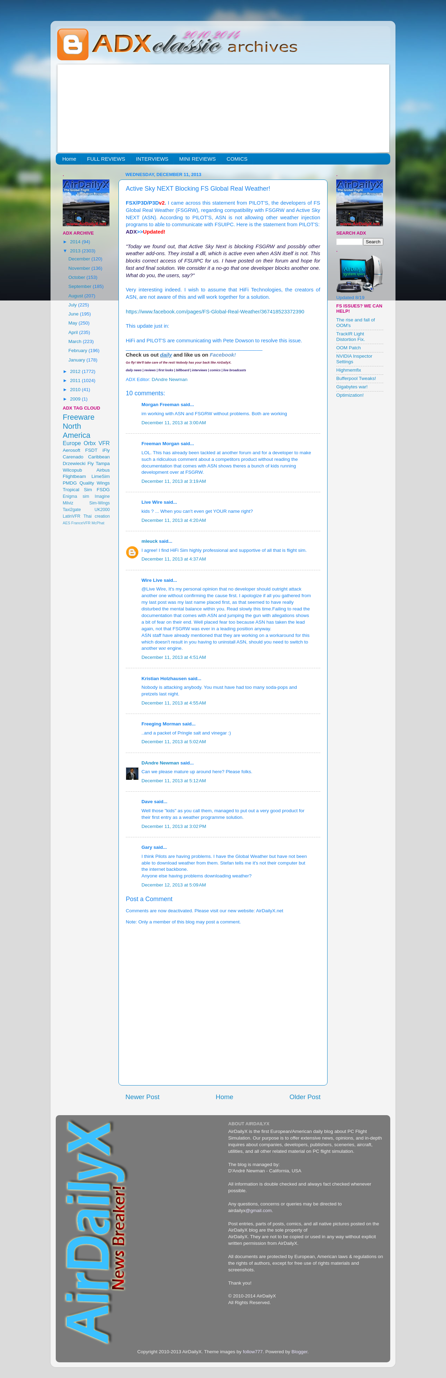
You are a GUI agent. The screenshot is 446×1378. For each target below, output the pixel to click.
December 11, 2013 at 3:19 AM (173, 481)
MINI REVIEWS (197, 159)
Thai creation (96, 516)
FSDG (103, 489)
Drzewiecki (74, 463)
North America (76, 431)
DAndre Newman (160, 763)
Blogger (299, 1351)
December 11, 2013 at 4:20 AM (173, 520)
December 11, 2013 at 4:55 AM (173, 703)
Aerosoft (71, 450)
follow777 (253, 1351)
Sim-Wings (99, 503)
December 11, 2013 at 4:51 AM (173, 657)
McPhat (98, 523)
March (75, 341)
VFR (104, 443)
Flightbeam (74, 476)
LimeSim (100, 476)
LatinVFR (71, 516)
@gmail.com (259, 1210)
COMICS (236, 159)
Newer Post (142, 1097)
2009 (76, 399)
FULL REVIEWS (106, 159)
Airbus (103, 470)
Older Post (305, 1097)
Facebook (222, 355)
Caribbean (99, 456)
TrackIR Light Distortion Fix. (350, 336)
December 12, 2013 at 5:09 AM (173, 885)
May (73, 323)
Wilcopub (72, 470)
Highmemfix (348, 370)
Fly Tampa (98, 463)
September (80, 286)
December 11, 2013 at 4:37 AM (173, 559)
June (74, 314)
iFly (106, 450)
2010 (76, 389)
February (78, 350)
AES (66, 523)
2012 (76, 371)
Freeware (78, 417)
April (73, 332)
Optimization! (350, 395)
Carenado (73, 456)
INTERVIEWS (152, 159)
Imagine (102, 496)
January (77, 360)
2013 (76, 250)
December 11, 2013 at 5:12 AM (173, 780)
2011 (76, 380)
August (76, 295)
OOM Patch (348, 347)
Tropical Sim (77, 489)
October (77, 277)
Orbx (90, 443)
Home (69, 159)
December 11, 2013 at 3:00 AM (173, 422)
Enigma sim (76, 496)
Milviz (68, 503)
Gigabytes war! (352, 386)
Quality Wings (94, 483)
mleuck (149, 541)
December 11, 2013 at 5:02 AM (173, 741)
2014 (76, 241)
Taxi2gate (72, 509)
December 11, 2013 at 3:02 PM (173, 826)
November (79, 268)
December (79, 258)
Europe (72, 443)
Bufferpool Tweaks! (356, 378)
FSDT (91, 450)
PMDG (70, 483)
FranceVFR (81, 523)
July (73, 304)
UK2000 (102, 509)
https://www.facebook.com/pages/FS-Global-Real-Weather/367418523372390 (215, 311)
